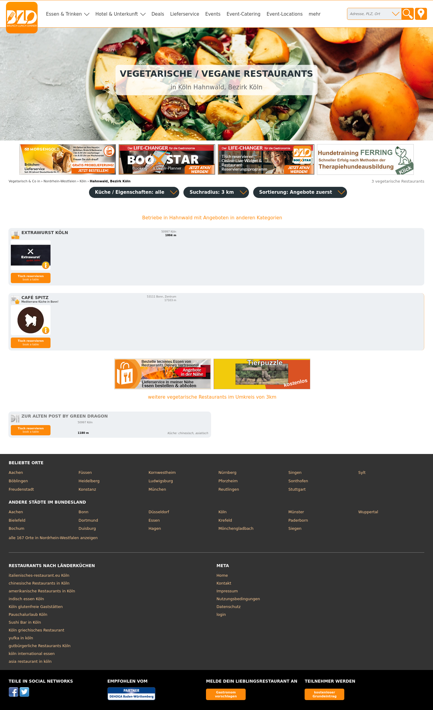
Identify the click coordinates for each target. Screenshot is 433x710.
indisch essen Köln (26, 599)
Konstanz (87, 489)
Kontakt (223, 583)
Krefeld (225, 520)
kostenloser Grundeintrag (324, 694)
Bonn (83, 512)
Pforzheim (228, 481)
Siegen (295, 528)
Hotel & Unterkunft (116, 14)
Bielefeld (17, 520)
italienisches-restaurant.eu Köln (39, 575)
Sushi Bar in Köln (25, 622)
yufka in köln (21, 638)
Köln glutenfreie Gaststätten (36, 606)
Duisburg (87, 528)
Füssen (85, 472)
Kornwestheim (162, 472)
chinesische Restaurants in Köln (39, 583)
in (24, 181)
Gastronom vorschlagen (226, 694)
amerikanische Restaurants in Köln (42, 591)
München (157, 489)
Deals (158, 14)
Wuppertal (368, 512)
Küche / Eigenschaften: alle (129, 192)
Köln (222, 512)
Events (212, 14)
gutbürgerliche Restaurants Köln (40, 646)
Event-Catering (243, 14)
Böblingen (18, 481)
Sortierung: (295, 192)
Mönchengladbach (235, 528)
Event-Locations (284, 14)
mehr (315, 14)
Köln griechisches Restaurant (36, 630)
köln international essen (32, 653)
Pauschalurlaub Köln (28, 614)
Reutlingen (228, 489)
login (221, 614)
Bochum (16, 528)
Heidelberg (89, 481)
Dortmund (88, 520)
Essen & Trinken (64, 14)
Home (222, 575)
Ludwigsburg (161, 481)
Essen (154, 520)
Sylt (362, 472)
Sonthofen (298, 481)
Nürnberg (227, 472)
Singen (295, 472)
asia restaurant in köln (30, 661)
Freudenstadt (21, 489)
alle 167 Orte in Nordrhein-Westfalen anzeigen (53, 538)
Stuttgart (297, 489)
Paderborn (298, 520)
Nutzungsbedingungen (238, 599)
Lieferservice (184, 14)
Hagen (155, 528)
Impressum (227, 591)
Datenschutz (228, 606)
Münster (296, 512)
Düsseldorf (159, 512)
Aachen (16, 472)
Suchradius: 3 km (211, 192)
